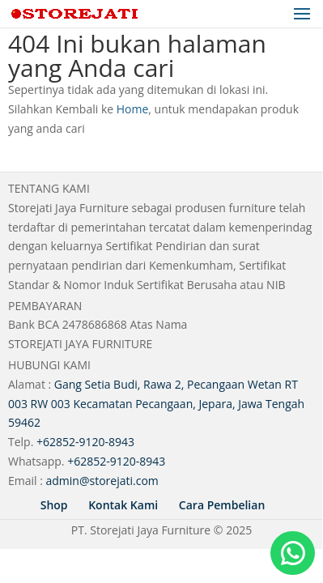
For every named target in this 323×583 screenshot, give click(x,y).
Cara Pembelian (222, 505)
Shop (54, 505)
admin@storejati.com (102, 480)
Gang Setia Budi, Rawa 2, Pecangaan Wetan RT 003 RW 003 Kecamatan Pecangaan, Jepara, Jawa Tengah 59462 (156, 404)
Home (133, 109)
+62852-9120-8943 (85, 441)
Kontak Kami (123, 505)
